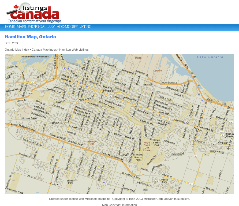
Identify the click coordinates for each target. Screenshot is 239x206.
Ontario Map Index (17, 49)
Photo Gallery (41, 27)
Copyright (118, 198)
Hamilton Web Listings (73, 49)
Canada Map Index (44, 49)
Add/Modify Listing (74, 27)
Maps (21, 27)
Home (10, 27)
